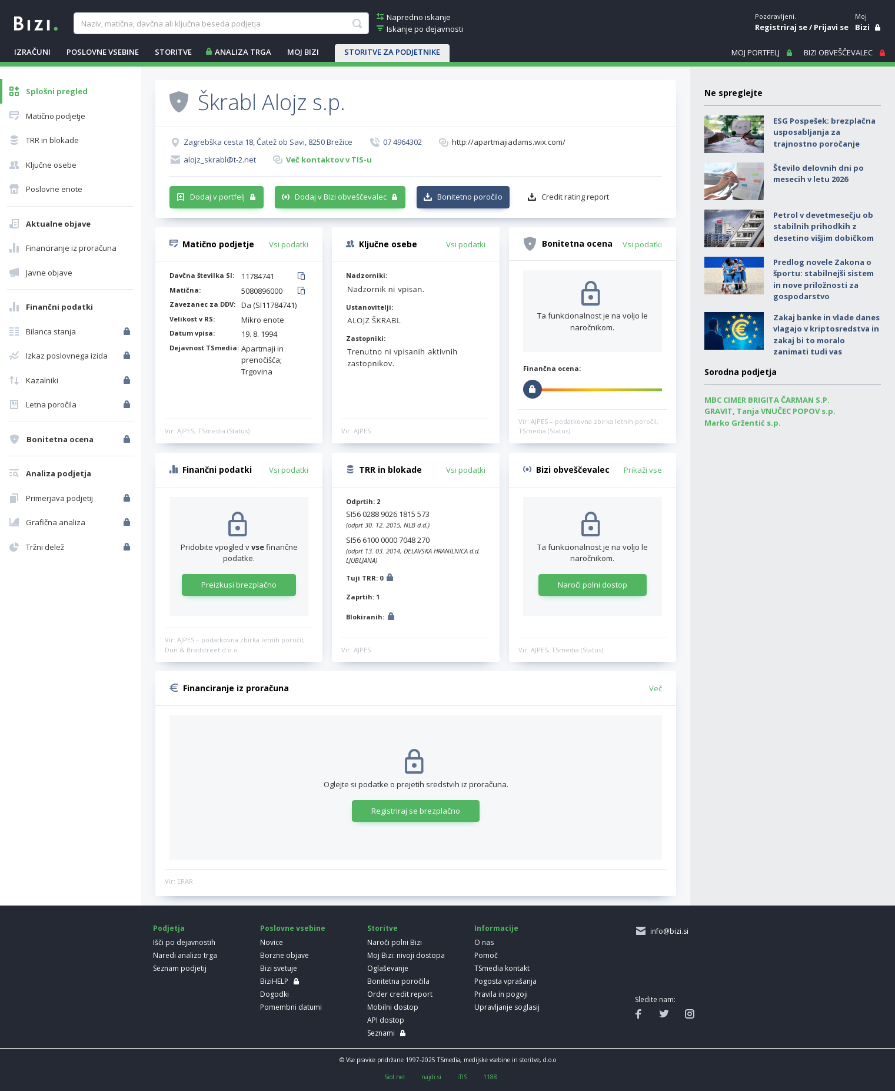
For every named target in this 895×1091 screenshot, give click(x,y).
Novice (271, 942)
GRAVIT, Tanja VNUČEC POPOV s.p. (770, 411)
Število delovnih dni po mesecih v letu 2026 (818, 174)
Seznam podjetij (180, 968)
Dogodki (274, 994)
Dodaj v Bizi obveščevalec (341, 196)
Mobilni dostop (392, 1007)
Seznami (381, 1033)
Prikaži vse (643, 470)
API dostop (385, 1020)
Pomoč (486, 955)
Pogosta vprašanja (505, 981)
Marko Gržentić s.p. (742, 422)
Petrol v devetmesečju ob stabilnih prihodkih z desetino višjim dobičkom (823, 226)
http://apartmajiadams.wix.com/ (508, 142)
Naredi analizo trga (185, 955)
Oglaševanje (387, 968)
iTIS (462, 1077)
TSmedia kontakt (502, 968)
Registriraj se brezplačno (415, 810)
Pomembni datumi (291, 1007)
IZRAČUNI (32, 52)
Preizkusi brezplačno (239, 584)
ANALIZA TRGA (243, 52)
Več (655, 688)
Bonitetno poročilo (470, 196)
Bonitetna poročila (398, 981)
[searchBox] (221, 23)
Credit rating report (575, 196)
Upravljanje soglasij (507, 1007)
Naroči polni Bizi (394, 942)
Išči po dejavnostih (184, 942)
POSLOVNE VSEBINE (102, 52)
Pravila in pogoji (501, 994)
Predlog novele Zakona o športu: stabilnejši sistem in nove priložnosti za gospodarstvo (823, 279)
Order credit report (399, 994)
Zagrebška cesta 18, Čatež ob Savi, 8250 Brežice (268, 142)
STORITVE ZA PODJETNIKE (392, 52)
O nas (484, 942)
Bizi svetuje (278, 968)
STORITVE (173, 52)
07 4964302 (402, 142)
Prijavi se (831, 27)
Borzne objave (284, 955)
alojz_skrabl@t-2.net (220, 159)
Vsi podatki (288, 244)
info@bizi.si (667, 931)
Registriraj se (781, 27)
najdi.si (431, 1077)
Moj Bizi (303, 52)
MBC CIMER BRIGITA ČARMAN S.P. (767, 399)
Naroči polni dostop (592, 584)
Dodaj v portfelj (217, 196)
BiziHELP (274, 981)
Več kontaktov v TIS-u (329, 159)
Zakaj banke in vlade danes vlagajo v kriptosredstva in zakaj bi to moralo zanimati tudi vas (826, 334)
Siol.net (394, 1077)
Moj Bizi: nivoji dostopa (406, 955)
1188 (490, 1077)
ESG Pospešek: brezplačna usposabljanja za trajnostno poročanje (824, 132)
